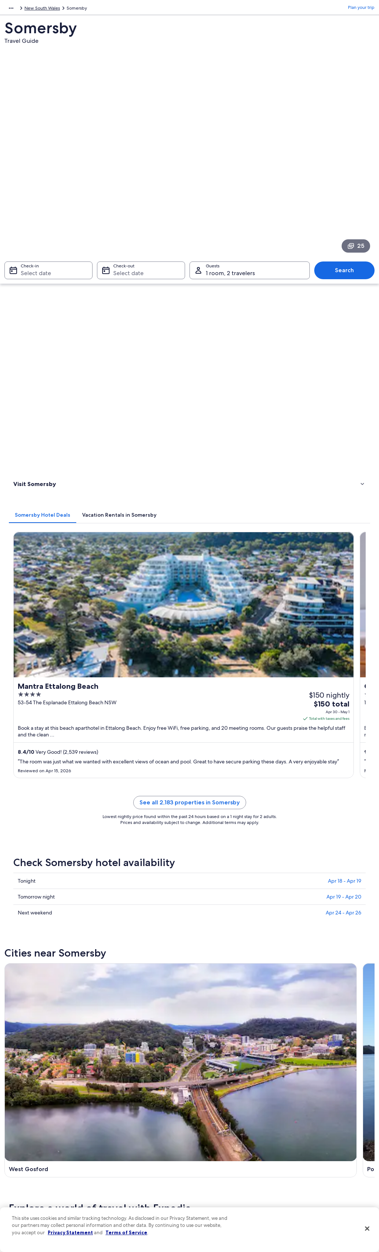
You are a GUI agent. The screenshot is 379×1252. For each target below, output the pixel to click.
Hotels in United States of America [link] (138, 1105)
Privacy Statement (70, 1232)
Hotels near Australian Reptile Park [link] (61, 811)
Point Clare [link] (115, 860)
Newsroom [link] (23, 1141)
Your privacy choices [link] (217, 1164)
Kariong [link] (203, 860)
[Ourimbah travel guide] (142, 642)
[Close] (367, 1229)
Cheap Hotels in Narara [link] (48, 783)
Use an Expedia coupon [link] (313, 1147)
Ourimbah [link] (114, 874)
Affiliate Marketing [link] (30, 1176)
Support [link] (297, 1094)
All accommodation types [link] (130, 1176)
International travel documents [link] (320, 1159)
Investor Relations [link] (29, 1153)
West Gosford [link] (28, 860)
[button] (189, 706)
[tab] (135, 219)
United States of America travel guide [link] (142, 1094)
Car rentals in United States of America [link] (142, 1164)
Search (348, 176)
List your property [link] (29, 1117)
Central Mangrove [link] (216, 874)
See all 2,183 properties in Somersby (236, 403)
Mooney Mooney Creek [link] (41, 888)
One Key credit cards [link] (125, 1200)
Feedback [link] (22, 1188)
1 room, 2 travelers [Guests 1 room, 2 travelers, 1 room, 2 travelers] (230, 180)
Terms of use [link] (209, 1117)
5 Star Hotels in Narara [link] (217, 797)
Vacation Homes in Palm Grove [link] (57, 755)
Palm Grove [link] (300, 874)
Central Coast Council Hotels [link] (54, 769)
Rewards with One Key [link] (127, 1188)
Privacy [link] (204, 1094)
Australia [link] (111, 9)
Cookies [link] (205, 1105)
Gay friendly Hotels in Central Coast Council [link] (241, 769)
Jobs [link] (16, 1105)
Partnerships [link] (24, 1129)
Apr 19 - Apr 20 (343, 489)
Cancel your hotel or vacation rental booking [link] (324, 1108)
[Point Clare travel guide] (236, 571)
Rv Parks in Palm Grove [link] (218, 755)
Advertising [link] (23, 1164)
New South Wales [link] (144, 9)
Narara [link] (293, 860)
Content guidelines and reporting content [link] (230, 1179)
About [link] (18, 1094)
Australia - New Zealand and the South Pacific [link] (50, 9)
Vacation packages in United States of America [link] (142, 1138)
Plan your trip (361, 9)
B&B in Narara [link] (38, 797)
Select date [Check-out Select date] (126, 180)
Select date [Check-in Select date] (31, 180)
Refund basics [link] (303, 1135)
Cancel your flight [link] (307, 1123)
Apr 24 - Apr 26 (343, 505)
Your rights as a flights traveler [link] (319, 1170)
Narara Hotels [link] (207, 783)
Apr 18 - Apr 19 (344, 473)
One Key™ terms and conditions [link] (229, 1129)
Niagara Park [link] (26, 874)
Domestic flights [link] (120, 1153)
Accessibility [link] (209, 1153)
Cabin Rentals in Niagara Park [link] (225, 811)
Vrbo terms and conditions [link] (224, 1141)
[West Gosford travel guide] (142, 571)
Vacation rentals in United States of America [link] (139, 1120)
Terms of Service (126, 1232)
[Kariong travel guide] (330, 571)
